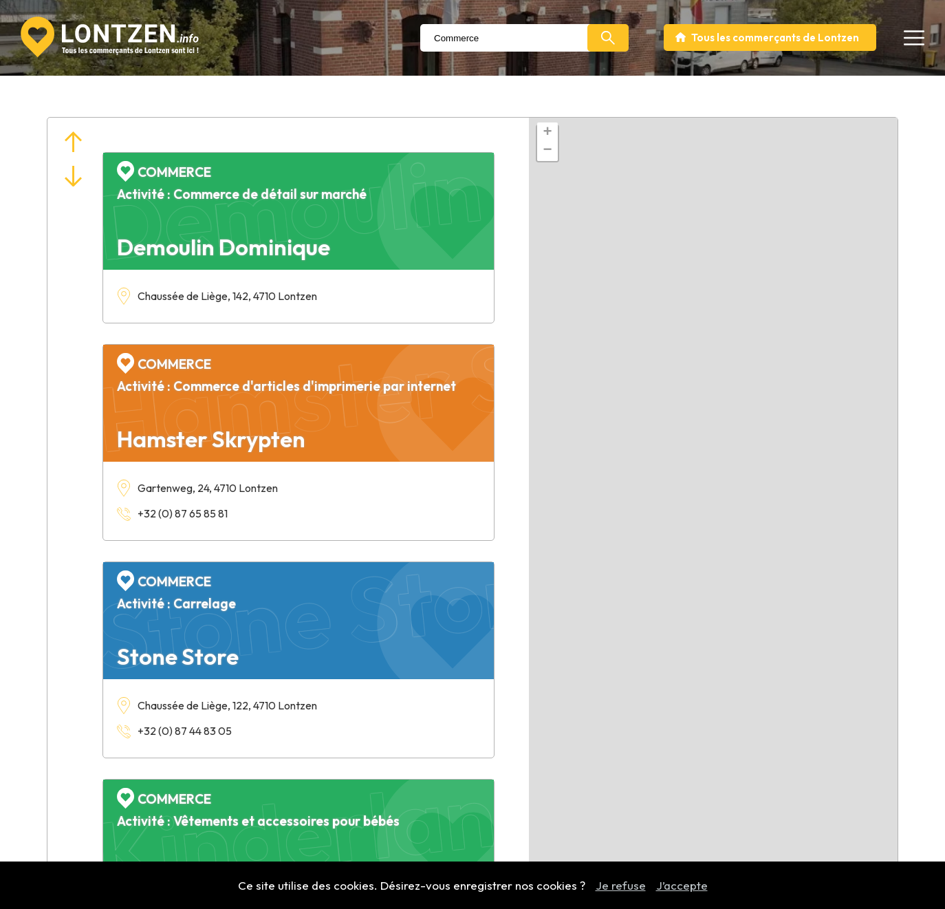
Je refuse (621, 885)
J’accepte (682, 885)
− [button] (547, 150)
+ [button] (547, 132)
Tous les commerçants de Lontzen (775, 37)
